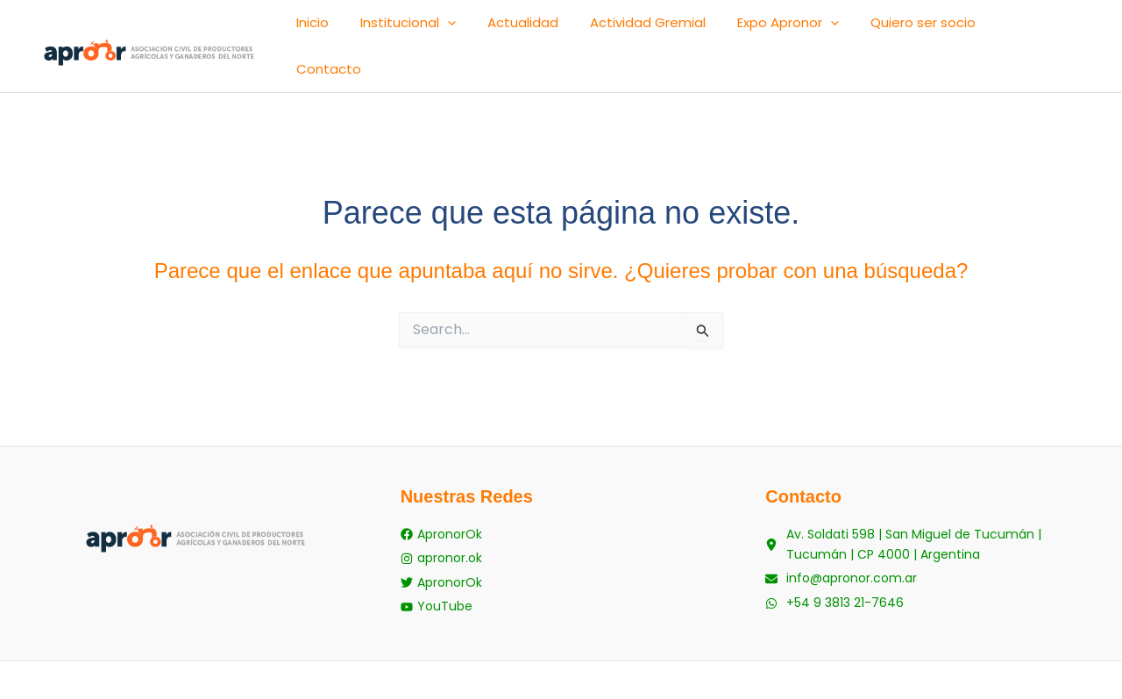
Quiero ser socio (948, 28)
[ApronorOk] (441, 500)
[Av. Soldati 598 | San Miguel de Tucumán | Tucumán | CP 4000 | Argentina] (926, 510)
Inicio (425, 28)
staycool (648, 654)
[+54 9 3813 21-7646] (834, 561)
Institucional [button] (503, 29)
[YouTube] (436, 561)
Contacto (1047, 28)
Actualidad (600, 28)
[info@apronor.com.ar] (841, 541)
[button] (543, 29)
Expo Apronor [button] (831, 29)
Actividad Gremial (708, 28)
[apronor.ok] (441, 520)
